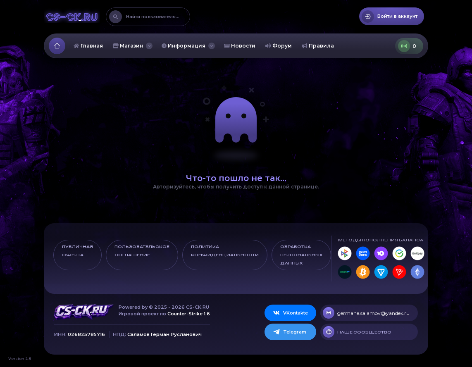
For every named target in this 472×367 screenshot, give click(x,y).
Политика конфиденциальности (225, 250)
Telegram (289, 332)
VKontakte (290, 313)
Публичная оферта (77, 250)
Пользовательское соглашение (141, 250)
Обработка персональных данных (301, 254)
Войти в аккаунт (389, 16)
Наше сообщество (357, 332)
